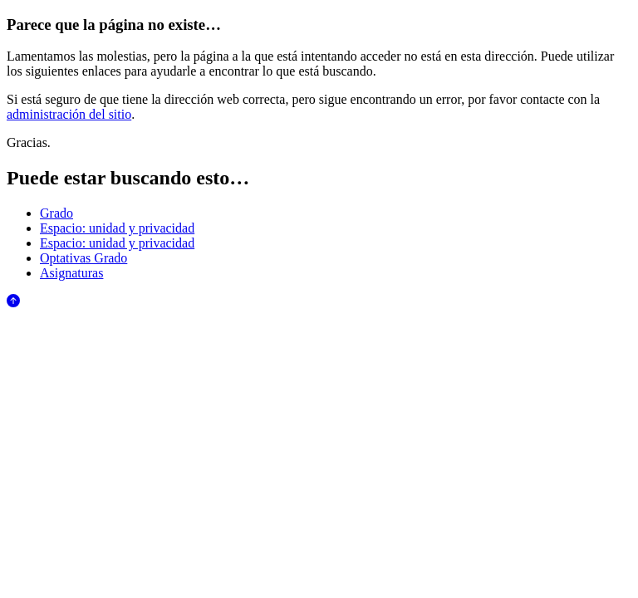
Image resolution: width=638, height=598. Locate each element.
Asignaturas (71, 273)
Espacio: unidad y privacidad (117, 228)
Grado (56, 213)
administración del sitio (69, 114)
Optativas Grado (83, 258)
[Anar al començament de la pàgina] (13, 303)
